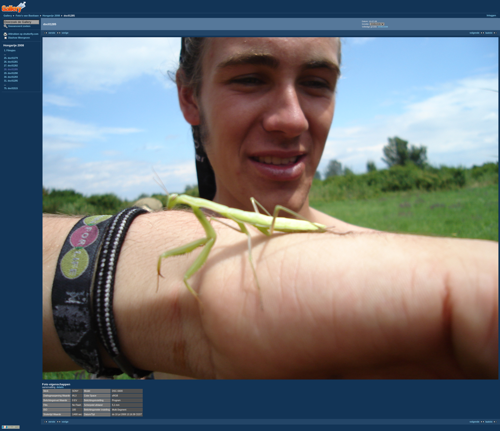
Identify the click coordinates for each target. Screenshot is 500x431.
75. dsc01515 (11, 88)
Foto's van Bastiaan (27, 15)
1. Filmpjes (10, 50)
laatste (488, 33)
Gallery (8, 15)
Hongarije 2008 (51, 15)
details (60, 387)
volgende (474, 33)
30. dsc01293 (11, 77)
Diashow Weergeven (19, 38)
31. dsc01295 (11, 81)
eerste (52, 33)
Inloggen (491, 15)
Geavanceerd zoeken (19, 26)
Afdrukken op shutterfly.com (23, 34)
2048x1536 (383, 27)
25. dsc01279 (11, 58)
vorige (65, 33)
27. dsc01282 (11, 65)
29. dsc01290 (11, 73)
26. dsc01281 (11, 62)
